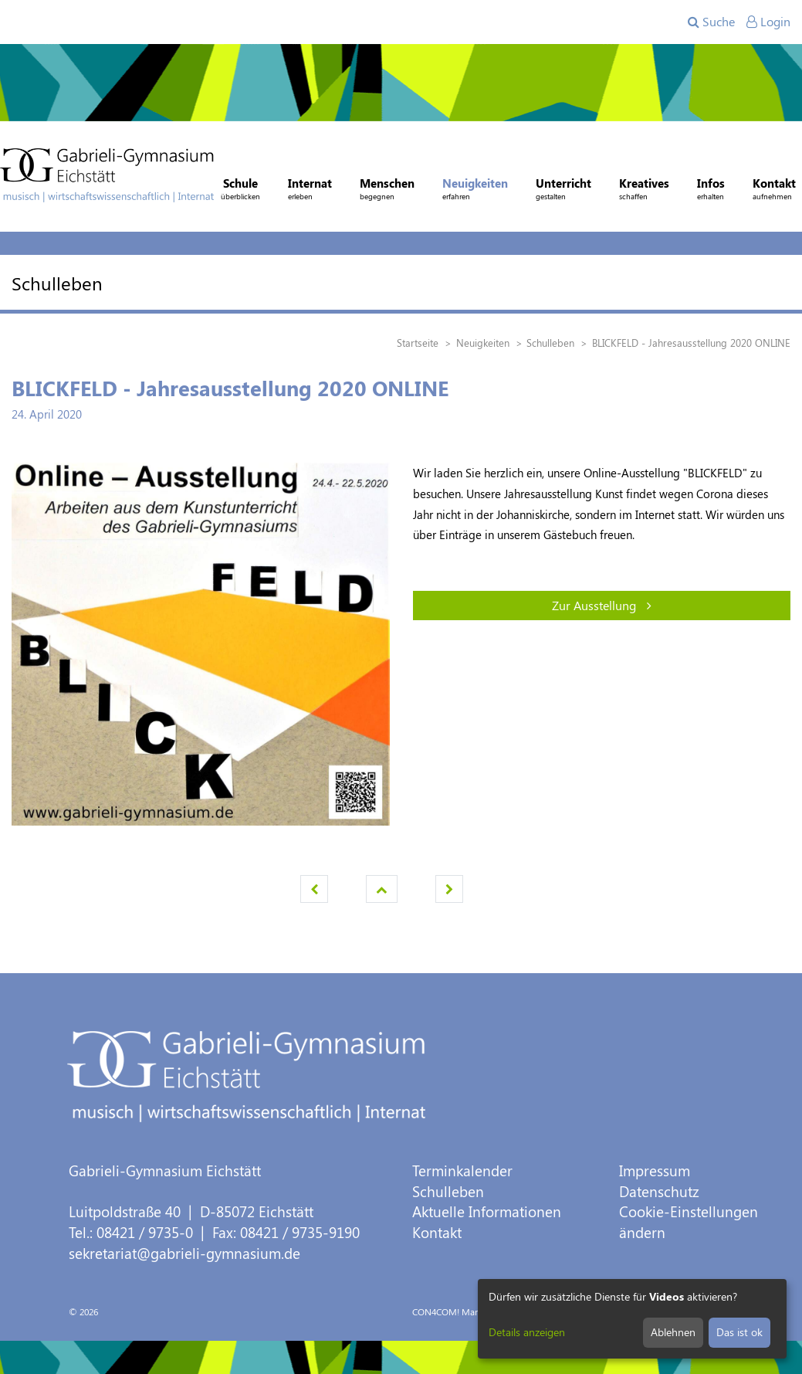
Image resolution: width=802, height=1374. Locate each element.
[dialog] (632, 1319)
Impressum (654, 1170)
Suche (711, 21)
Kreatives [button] (644, 190)
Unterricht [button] (563, 190)
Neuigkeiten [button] (475, 190)
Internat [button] (310, 190)
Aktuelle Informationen (486, 1211)
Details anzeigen (527, 1332)
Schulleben (448, 1191)
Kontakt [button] (774, 190)
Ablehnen (673, 1332)
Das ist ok (739, 1332)
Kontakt (437, 1232)
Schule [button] (240, 190)
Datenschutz (659, 1191)
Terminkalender (462, 1170)
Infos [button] (711, 190)
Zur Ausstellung (601, 605)
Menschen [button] (387, 190)
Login (768, 21)
